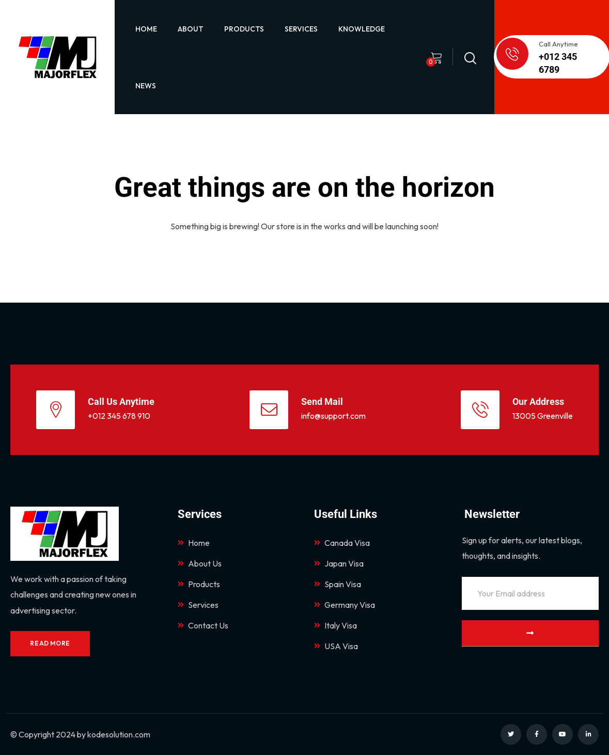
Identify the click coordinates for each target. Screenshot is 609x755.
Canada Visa (342, 543)
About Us (200, 563)
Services (198, 605)
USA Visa (336, 646)
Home (194, 543)
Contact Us (203, 625)
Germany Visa (344, 605)
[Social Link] (511, 734)
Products (199, 584)
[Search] (470, 55)
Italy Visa (335, 625)
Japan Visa (339, 563)
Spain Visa (337, 584)
